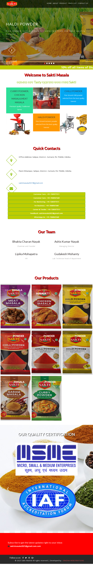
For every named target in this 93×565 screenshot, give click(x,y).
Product (63, 3)
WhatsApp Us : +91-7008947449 (46, 218)
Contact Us (83, 3)
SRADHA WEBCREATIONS (73, 562)
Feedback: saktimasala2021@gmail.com (46, 214)
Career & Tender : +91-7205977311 (46, 210)
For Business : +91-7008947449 (46, 207)
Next (85, 490)
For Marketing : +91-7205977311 (46, 203)
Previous (8, 490)
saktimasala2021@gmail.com (31, 174)
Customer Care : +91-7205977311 (46, 195)
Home (49, 3)
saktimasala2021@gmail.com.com (44, 547)
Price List (72, 3)
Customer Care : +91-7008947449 (46, 199)
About (55, 3)
